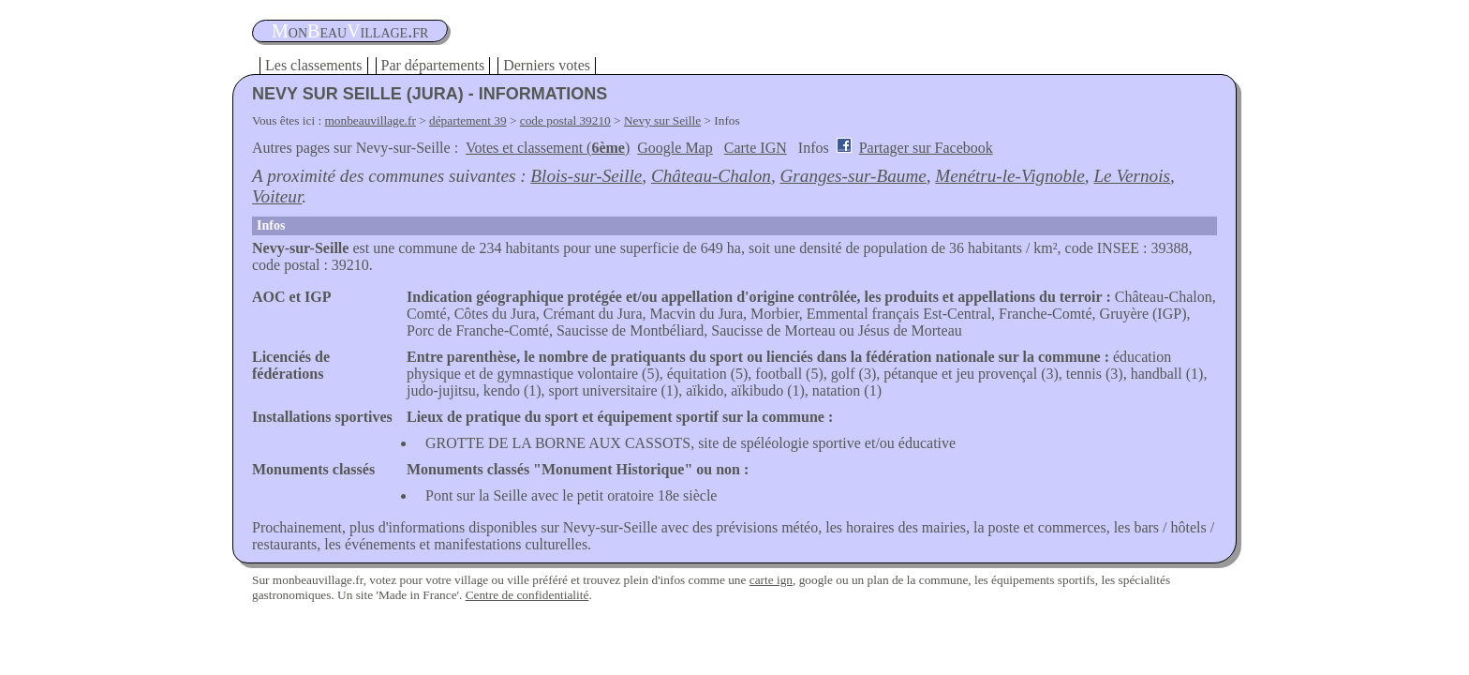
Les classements (314, 65)
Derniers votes (546, 65)
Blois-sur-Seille (586, 176)
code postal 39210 (565, 120)
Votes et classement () (548, 148)
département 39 (468, 120)
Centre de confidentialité (527, 595)
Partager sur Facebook (926, 148)
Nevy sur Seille (662, 120)
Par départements (433, 65)
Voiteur (277, 196)
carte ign (771, 580)
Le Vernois (1131, 176)
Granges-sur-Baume (852, 176)
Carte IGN (755, 148)
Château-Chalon (711, 176)
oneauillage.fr (350, 31)
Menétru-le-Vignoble (1009, 176)
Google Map (674, 148)
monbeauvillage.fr (370, 120)
